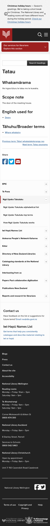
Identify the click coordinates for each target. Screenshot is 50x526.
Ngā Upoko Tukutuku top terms (18, 215)
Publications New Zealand (14, 288)
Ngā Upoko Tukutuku (13, 199)
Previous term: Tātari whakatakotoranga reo (23, 141)
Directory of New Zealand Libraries (19, 254)
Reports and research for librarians (19, 296)
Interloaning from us (12, 272)
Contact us (7, 365)
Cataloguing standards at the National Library (20, 263)
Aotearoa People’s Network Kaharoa (20, 238)
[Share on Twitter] (12, 162)
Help (40, 505)
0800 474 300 (9, 417)
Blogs (4, 354)
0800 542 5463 (9, 445)
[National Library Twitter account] (43, 487)
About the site (8, 370)
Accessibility (8, 376)
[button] (40, 35)
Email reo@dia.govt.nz (26, 319)
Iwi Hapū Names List (12, 230)
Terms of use (10, 505)
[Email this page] (18, 162)
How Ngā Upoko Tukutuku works (19, 222)
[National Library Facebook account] (37, 487)
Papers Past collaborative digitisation (20, 280)
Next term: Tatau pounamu (35, 144)
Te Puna (6, 191)
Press (5, 359)
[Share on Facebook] (5, 162)
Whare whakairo (13, 132)
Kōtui (4, 246)
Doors (8, 117)
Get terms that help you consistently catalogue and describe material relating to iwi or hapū (23, 335)
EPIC (4, 184)
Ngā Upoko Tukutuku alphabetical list (21, 207)
